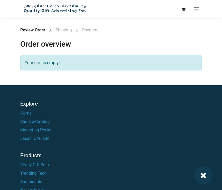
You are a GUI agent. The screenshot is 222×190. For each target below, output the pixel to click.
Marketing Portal (35, 129)
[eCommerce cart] (183, 9)
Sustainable (31, 181)
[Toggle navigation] (196, 9)
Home (26, 113)
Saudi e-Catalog (35, 121)
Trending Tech (33, 173)
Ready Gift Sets (34, 164)
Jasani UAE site (34, 138)
